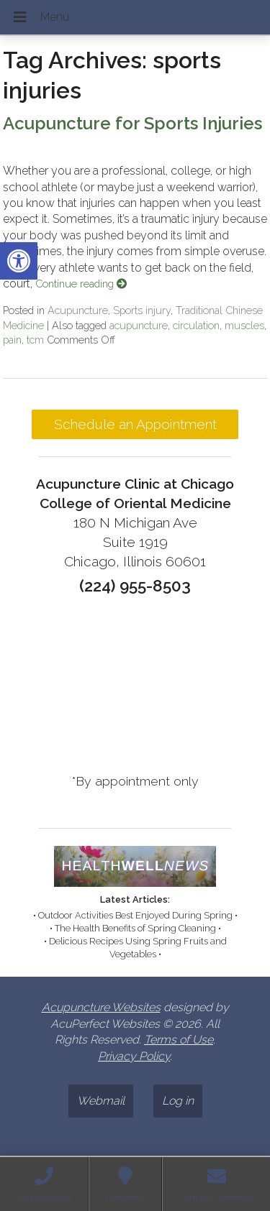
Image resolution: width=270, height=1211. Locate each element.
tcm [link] (35, 339)
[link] (18, 261)
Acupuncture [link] (78, 310)
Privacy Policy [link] (134, 1056)
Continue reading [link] (81, 283)
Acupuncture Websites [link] (101, 1007)
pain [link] (12, 339)
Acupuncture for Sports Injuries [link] (132, 123)
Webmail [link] (101, 1101)
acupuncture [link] (138, 325)
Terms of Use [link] (178, 1039)
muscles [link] (244, 325)
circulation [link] (196, 325)
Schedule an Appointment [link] (135, 424)
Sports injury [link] (142, 310)
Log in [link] (178, 1101)
